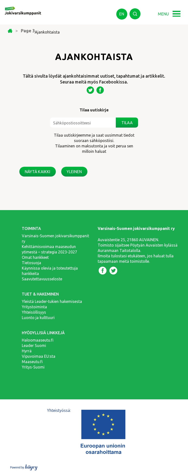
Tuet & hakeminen (40, 294)
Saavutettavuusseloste (42, 279)
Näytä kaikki (37, 171)
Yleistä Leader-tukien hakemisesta (52, 301)
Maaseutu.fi (32, 361)
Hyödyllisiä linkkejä (43, 333)
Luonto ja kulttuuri (38, 317)
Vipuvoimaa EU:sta (38, 356)
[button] (178, 11)
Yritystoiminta (34, 307)
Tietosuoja (31, 263)
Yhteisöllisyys (34, 312)
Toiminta (31, 228)
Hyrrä (27, 351)
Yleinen (74, 171)
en (121, 14)
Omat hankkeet (35, 257)
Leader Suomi (34, 345)
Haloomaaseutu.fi (37, 340)
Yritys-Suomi (33, 367)
